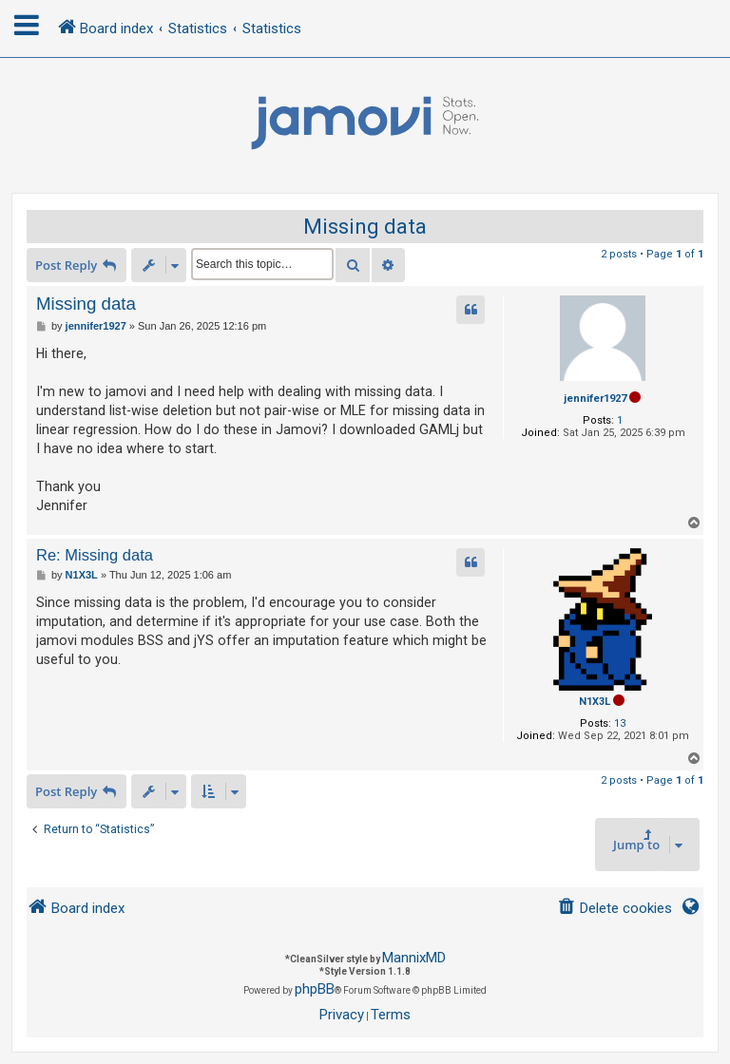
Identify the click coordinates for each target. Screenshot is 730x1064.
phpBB (315, 989)
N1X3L (594, 701)
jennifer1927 (595, 398)
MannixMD (414, 957)
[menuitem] (614, 908)
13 (619, 723)
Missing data (365, 226)
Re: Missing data (94, 554)
